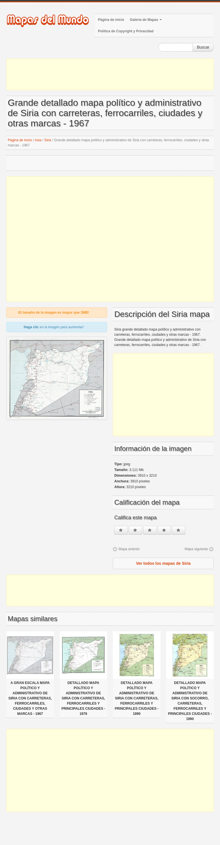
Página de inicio (111, 20)
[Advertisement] (110, 74)
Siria (47, 140)
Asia (38, 140)
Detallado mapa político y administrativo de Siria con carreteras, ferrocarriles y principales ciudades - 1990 (136, 698)
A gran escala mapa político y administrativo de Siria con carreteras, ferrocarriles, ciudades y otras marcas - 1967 (30, 698)
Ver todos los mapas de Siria (163, 563)
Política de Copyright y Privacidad (126, 31)
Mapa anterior (129, 549)
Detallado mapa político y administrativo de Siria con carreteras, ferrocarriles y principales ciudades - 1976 (83, 698)
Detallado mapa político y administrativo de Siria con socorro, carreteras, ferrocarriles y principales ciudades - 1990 (190, 701)
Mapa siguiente (196, 549)
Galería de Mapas (146, 20)
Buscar (203, 47)
